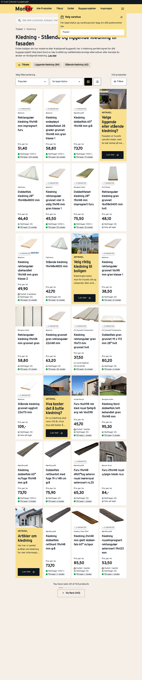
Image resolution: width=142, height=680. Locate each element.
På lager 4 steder (56, 501)
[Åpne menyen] (122, 8)
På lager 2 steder (112, 369)
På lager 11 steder (56, 574)
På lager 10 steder (28, 300)
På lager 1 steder (84, 435)
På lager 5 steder (112, 435)
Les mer (52, 55)
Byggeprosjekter (87, 8)
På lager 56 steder (56, 157)
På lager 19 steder (84, 157)
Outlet (70, 8)
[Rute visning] (88, 82)
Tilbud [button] (59, 8)
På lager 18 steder (84, 227)
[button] (32, 82)
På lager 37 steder (112, 300)
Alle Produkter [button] (44, 8)
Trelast (19, 29)
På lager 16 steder (56, 300)
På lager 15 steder (28, 227)
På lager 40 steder (57, 369)
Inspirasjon (106, 8)
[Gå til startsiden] (24, 8)
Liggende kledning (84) (47, 64)
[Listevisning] (97, 82)
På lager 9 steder (28, 501)
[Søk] (18, 20)
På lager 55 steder (56, 227)
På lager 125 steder (29, 157)
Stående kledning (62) (76, 64)
